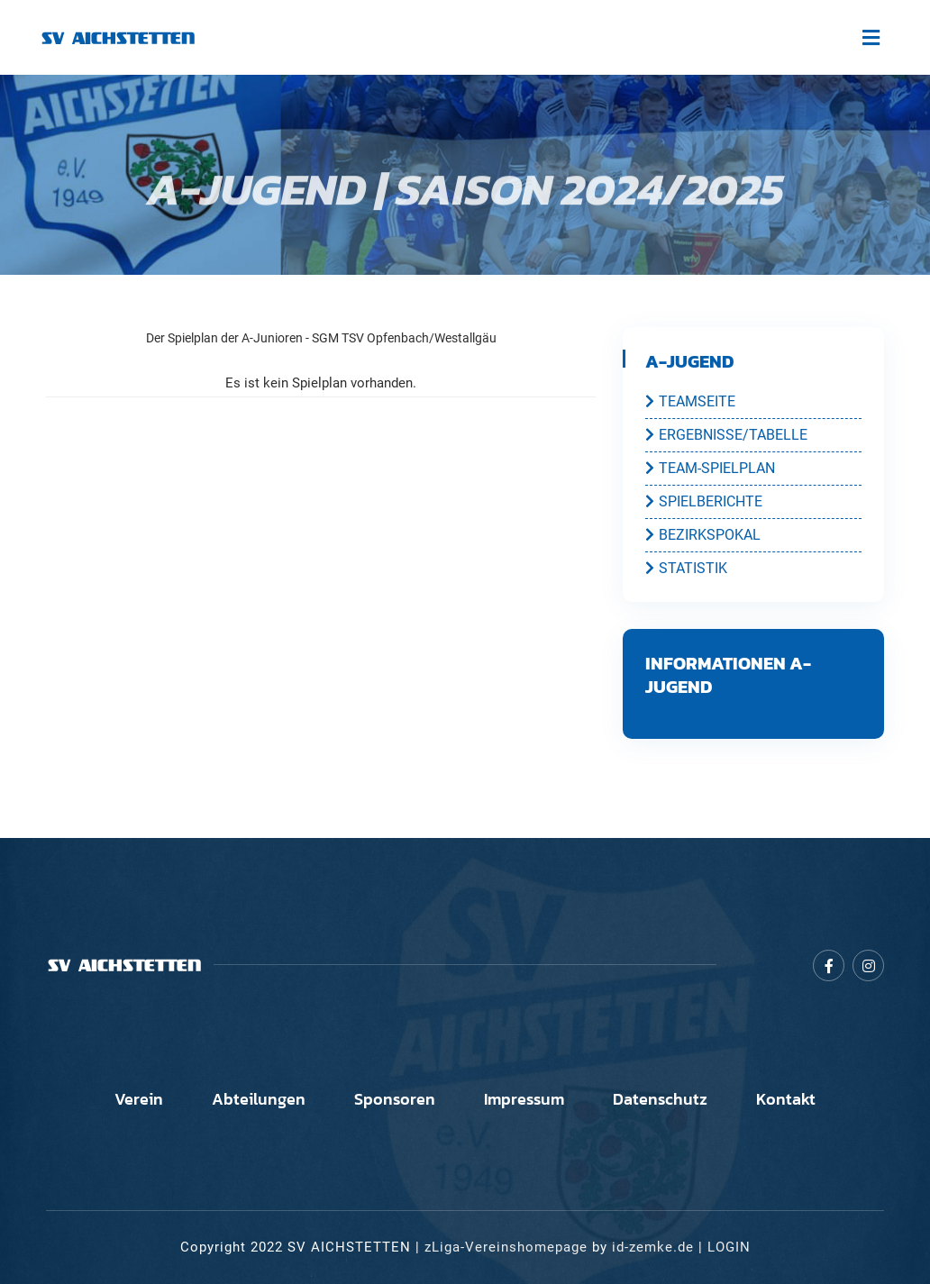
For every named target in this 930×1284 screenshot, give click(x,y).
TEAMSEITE (690, 401)
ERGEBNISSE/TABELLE (726, 434)
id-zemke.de (653, 1247)
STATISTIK (686, 568)
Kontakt (786, 1099)
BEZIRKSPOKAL (703, 534)
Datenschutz (660, 1099)
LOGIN (729, 1247)
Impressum (524, 1099)
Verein (138, 1099)
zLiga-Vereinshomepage (506, 1247)
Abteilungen (258, 1099)
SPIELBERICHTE (703, 501)
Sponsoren (394, 1099)
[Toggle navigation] (870, 38)
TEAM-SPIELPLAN (710, 468)
